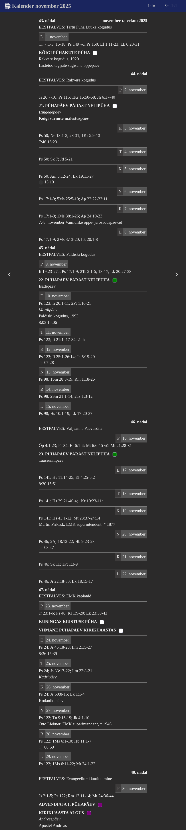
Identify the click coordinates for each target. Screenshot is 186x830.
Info (151, 5)
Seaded (170, 5)
